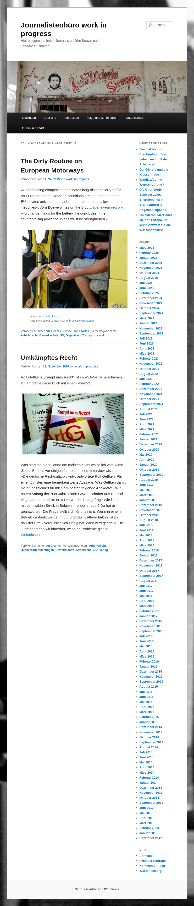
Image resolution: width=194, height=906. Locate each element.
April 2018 (146, 540)
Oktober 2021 (149, 399)
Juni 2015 (146, 697)
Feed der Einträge (152, 861)
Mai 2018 (145, 535)
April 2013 (146, 818)
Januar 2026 (148, 257)
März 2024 (146, 318)
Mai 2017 (145, 596)
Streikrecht (83, 550)
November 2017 (150, 565)
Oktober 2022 (149, 369)
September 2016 (151, 631)
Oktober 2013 (149, 797)
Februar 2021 (149, 434)
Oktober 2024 (149, 308)
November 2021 (150, 394)
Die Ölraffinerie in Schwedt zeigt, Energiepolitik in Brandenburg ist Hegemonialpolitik (152, 200)
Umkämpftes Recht (49, 357)
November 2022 (150, 363)
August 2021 (148, 409)
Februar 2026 (149, 252)
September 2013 (151, 802)
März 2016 (146, 656)
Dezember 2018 (150, 505)
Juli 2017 (146, 586)
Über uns (50, 117)
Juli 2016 (146, 636)
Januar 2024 (148, 323)
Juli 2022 (146, 379)
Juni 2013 (146, 807)
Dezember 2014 (150, 727)
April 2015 (146, 707)
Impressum (71, 117)
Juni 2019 (146, 484)
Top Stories (81, 331)
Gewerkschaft (48, 335)
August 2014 (148, 747)
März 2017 (146, 606)
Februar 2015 (149, 717)
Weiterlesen (32, 535)
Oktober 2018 (149, 515)
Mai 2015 (145, 702)
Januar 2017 (148, 616)
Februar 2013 (149, 828)
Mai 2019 (145, 490)
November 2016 (150, 626)
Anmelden (147, 855)
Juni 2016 (146, 641)
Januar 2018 (148, 555)
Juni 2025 (146, 288)
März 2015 (146, 712)
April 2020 (146, 459)
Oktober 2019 (149, 469)
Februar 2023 (149, 358)
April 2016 (146, 651)
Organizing (73, 335)
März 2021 (146, 429)
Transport (88, 335)
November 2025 (150, 268)
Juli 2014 (146, 752)
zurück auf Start (33, 128)
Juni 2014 (146, 757)
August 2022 (148, 374)
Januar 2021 (148, 439)
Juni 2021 (146, 419)
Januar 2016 (148, 666)
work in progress (77, 179)
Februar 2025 (149, 293)
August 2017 (148, 580)
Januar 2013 (148, 833)
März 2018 (146, 545)
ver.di (101, 335)
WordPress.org (150, 871)
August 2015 (148, 686)
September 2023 (151, 333)
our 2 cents (53, 331)
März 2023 (146, 353)
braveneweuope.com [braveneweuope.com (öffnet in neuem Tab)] (106, 207)
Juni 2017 (146, 591)
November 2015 (150, 676)
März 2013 (146, 823)
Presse (67, 331)
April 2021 (146, 424)
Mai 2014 (145, 762)
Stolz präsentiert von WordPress (97, 889)
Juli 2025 (146, 283)
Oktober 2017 (149, 570)
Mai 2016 (145, 646)
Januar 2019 (148, 500)
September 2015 (151, 681)
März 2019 (146, 495)
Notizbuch (29, 117)
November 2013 (150, 792)
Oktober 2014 (149, 737)
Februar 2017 (149, 611)
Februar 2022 (149, 384)
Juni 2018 (146, 530)
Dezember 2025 (150, 262)
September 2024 (151, 313)
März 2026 (146, 247)
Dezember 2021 (150, 389)
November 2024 (150, 303)
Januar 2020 (148, 464)
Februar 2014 (149, 777)
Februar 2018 (149, 550)
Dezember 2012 (150, 838)
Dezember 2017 (150, 560)
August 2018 (148, 520)
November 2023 (150, 328)
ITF (62, 335)
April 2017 (146, 601)
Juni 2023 (146, 343)
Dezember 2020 (150, 444)
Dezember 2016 (150, 621)
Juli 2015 (146, 692)
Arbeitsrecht (29, 335)
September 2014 (151, 742)
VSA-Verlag (100, 550)
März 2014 (146, 772)
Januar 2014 (148, 782)
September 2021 (151, 404)
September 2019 (151, 474)
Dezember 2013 (150, 787)
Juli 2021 (146, 414)
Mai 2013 (145, 813)
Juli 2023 (146, 338)
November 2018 (150, 510)
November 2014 (150, 732)
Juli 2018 (146, 525)
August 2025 (148, 278)
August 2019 (148, 479)
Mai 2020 (145, 454)
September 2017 (151, 575)
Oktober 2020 (149, 449)
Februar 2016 (149, 661)
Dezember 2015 (150, 671)
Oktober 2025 (149, 273)
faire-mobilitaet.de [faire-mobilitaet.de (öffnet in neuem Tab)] (49, 316)
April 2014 (146, 767)
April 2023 (146, 348)
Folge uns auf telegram (102, 117)
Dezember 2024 (150, 298)
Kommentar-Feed (152, 866)
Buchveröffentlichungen (37, 550)
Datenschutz (134, 117)
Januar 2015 (148, 722)
